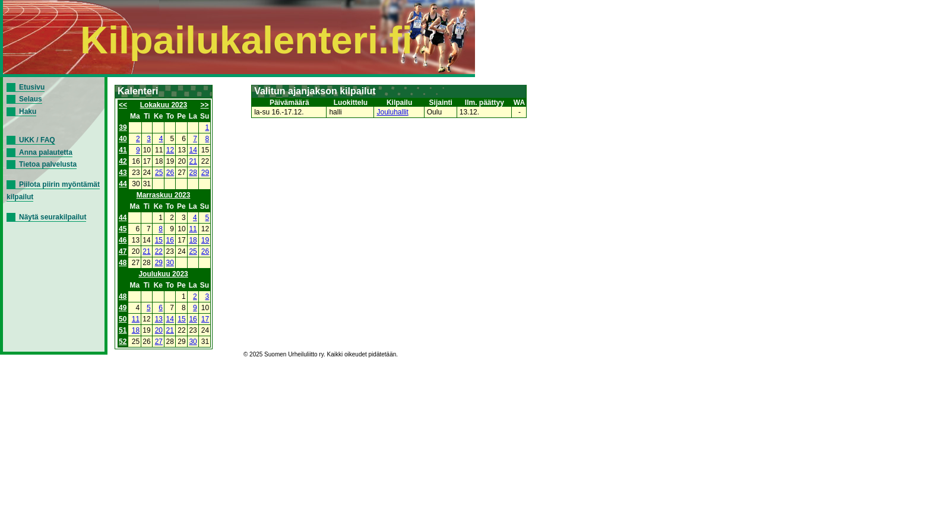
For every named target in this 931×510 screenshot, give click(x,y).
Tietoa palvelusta (48, 164)
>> (205, 105)
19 (205, 240)
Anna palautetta (45, 152)
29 (205, 172)
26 (170, 172)
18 (193, 240)
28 (193, 172)
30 (170, 263)
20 (159, 330)
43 (122, 172)
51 (122, 330)
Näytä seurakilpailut (52, 217)
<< (123, 105)
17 (205, 319)
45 (122, 229)
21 (193, 161)
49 (122, 308)
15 (159, 240)
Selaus (30, 99)
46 (122, 240)
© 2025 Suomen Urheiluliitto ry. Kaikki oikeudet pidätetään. (320, 354)
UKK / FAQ (37, 140)
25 (159, 172)
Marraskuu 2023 (164, 195)
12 (170, 150)
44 (122, 184)
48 (122, 263)
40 (122, 139)
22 (159, 251)
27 (159, 341)
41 (122, 150)
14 (193, 150)
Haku (27, 111)
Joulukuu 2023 (163, 274)
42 (122, 161)
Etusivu (32, 87)
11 (193, 229)
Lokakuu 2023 (163, 105)
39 (122, 127)
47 (122, 251)
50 (122, 319)
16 (170, 240)
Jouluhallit (392, 112)
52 (122, 341)
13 (159, 319)
